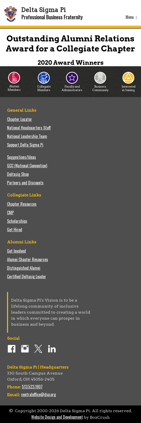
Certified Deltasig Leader (26, 276)
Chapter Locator (19, 119)
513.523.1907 (32, 387)
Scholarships (17, 221)
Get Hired (14, 230)
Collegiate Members (44, 87)
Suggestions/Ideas (21, 157)
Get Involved (16, 251)
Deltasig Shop (18, 174)
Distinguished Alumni (23, 268)
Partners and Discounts (25, 183)
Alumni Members (14, 87)
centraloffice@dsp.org (38, 394)
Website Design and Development (57, 417)
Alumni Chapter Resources (27, 259)
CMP (10, 212)
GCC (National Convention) (27, 166)
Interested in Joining (128, 87)
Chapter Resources (22, 204)
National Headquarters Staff (29, 128)
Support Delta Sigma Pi (25, 145)
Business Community (100, 87)
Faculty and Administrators (72, 87)
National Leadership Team (27, 136)
